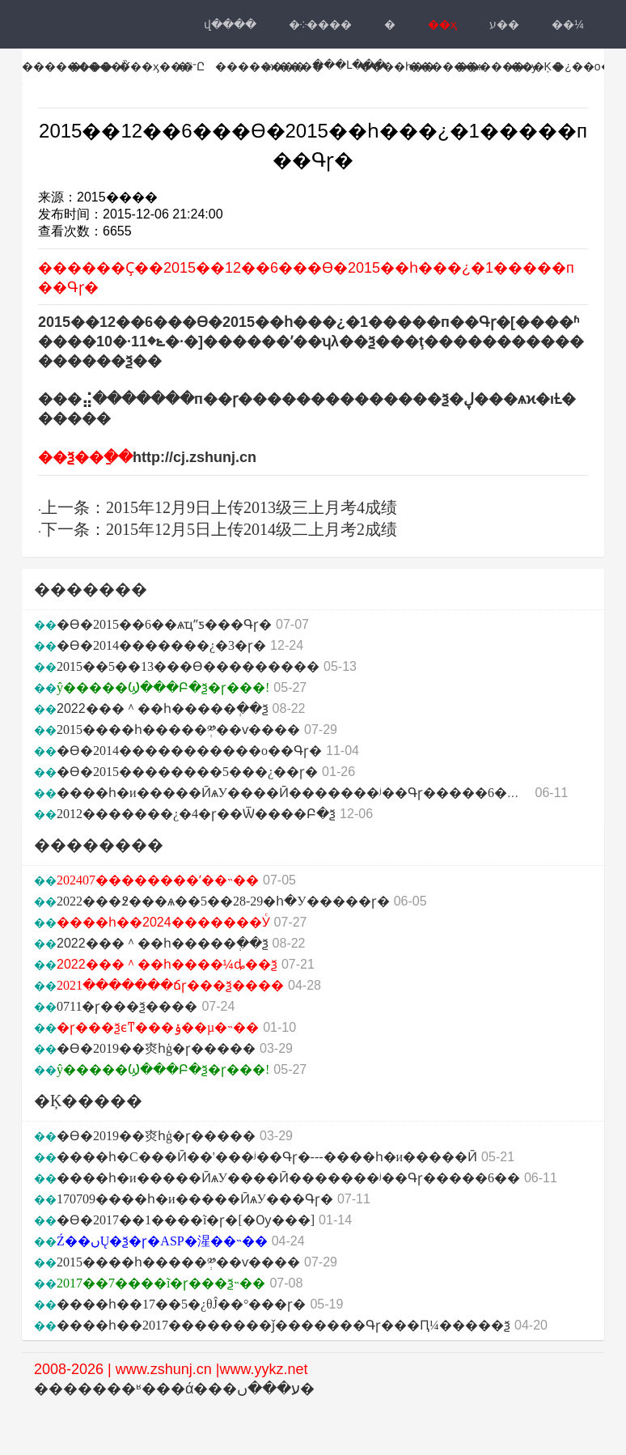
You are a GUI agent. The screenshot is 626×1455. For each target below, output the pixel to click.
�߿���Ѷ (99, 66)
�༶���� (320, 24)
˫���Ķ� (534, 66)
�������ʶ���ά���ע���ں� (174, 1389)
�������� (67, 66)
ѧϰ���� (294, 66)
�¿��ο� (582, 66)
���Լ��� (349, 64)
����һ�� (397, 66)
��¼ (568, 24)
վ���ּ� (230, 24)
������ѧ (445, 66)
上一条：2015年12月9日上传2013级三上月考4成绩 (219, 507)
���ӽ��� (156, 66)
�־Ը (191, 66)
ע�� (504, 24)
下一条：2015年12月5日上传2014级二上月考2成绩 (219, 529)
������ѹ (497, 66)
